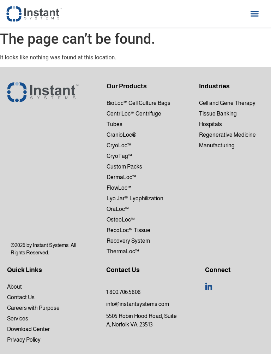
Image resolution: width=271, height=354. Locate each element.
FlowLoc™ (119, 188)
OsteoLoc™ (121, 220)
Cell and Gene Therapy (227, 103)
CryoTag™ (119, 156)
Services (17, 318)
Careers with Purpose (33, 308)
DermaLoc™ (121, 177)
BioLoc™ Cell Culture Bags (138, 103)
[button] (254, 13)
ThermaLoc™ (123, 251)
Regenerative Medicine (227, 135)
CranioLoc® (122, 135)
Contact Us (21, 297)
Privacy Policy (24, 340)
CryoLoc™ (119, 145)
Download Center (28, 329)
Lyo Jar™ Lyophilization (135, 198)
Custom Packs (124, 167)
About (14, 287)
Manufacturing (217, 145)
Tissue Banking (218, 114)
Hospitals (210, 124)
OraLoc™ (118, 209)
